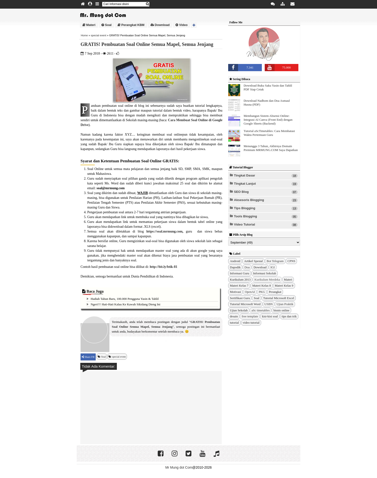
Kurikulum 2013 (240, 279)
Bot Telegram (275, 261)
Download (160, 25)
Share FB (89, 356)
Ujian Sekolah (239, 310)
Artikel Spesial (253, 261)
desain (234, 316)
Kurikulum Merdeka (267, 279)
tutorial (234, 322)
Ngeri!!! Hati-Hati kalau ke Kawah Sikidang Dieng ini (125, 304)
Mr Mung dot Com (178, 467)
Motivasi (235, 292)
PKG (262, 292)
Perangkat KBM (131, 25)
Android (235, 261)
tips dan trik (289, 316)
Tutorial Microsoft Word (245, 304)
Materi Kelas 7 (239, 285)
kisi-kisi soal (270, 316)
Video (182, 25)
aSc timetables (260, 310)
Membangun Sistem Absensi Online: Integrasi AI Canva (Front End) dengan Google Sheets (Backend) (268, 119)
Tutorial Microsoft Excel (278, 298)
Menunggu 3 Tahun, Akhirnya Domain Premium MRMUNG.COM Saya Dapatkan (271, 148)
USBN (268, 304)
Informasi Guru (239, 273)
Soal (106, 25)
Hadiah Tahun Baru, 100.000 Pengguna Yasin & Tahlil (125, 299)
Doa (247, 267)
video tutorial (251, 322)
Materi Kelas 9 (284, 285)
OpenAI (250, 292)
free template (250, 316)
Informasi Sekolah (264, 273)
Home (84, 35)
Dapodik (235, 267)
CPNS (291, 261)
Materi (88, 25)
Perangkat (275, 292)
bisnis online (281, 310)
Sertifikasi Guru (240, 298)
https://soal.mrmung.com (164, 231)
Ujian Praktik (284, 304)
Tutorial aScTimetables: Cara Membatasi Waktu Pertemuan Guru (269, 133)
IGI (272, 267)
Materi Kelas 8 (261, 285)
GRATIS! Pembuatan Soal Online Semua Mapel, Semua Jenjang (147, 44)
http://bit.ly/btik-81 (163, 267)
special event (98, 35)
